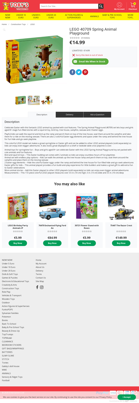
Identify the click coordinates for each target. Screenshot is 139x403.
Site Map (40, 281)
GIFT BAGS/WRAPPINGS (13, 348)
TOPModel (7, 338)
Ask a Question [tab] (97, 114)
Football (5, 380)
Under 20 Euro (8, 270)
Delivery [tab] (69, 114)
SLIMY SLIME (8, 355)
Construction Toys (18, 24)
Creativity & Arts (9, 285)
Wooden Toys (8, 299)
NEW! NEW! (7, 260)
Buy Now (18, 243)
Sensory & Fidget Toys (12, 377)
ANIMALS (6, 373)
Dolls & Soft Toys (10, 274)
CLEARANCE (7, 341)
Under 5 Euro (8, 263)
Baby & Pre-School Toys (13, 327)
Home (4, 24)
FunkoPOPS (7, 309)
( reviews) (85, 38)
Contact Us (41, 277)
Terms (39, 274)
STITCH (5, 359)
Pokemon (6, 316)
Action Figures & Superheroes (15, 306)
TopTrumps (7, 334)
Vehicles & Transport (11, 295)
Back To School (9, 323)
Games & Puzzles (10, 277)
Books (5, 320)
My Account (41, 263)
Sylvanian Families (10, 313)
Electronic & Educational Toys (15, 281)
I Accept (127, 397)
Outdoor (6, 302)
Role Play (6, 292)
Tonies (5, 362)
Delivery (39, 270)
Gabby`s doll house (10, 366)
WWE (4, 369)
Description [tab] (41, 114)
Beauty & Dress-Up (11, 330)
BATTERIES (7, 352)
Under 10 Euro (8, 267)
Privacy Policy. (105, 397)
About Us (40, 267)
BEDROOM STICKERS (11, 345)
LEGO (32, 24)
